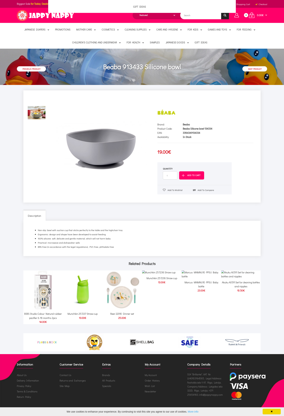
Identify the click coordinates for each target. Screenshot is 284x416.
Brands (106, 371)
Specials (106, 382)
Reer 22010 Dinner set (122, 310)
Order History (152, 377)
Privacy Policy (24, 382)
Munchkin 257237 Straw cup (83, 310)
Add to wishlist (173, 189)
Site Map (65, 382)
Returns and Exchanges (73, 377)
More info (193, 411)
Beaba (186, 124)
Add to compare (203, 189)
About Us (22, 371)
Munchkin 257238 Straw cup (162, 310)
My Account (151, 371)
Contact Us (65, 371)
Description (34, 215)
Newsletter (150, 388)
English (151, 4)
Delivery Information (28, 377)
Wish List (150, 382)
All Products (108, 377)
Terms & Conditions (27, 388)
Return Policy (24, 393)
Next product (255, 69)
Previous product (31, 69)
